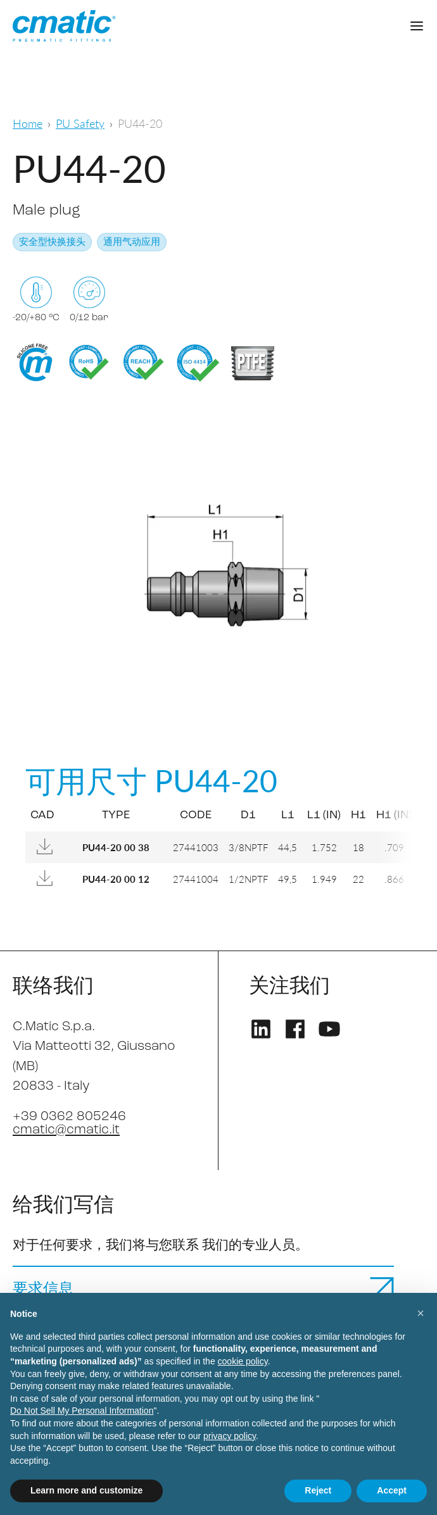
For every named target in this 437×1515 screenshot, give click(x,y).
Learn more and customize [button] (86, 1490)
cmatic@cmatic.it (66, 1130)
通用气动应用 (131, 242)
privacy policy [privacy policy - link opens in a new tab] (229, 1436)
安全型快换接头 (52, 242)
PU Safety (80, 123)
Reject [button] (318, 1490)
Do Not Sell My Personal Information (81, 1411)
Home (27, 123)
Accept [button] (392, 1490)
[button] (420, 1313)
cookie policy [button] (243, 1361)
